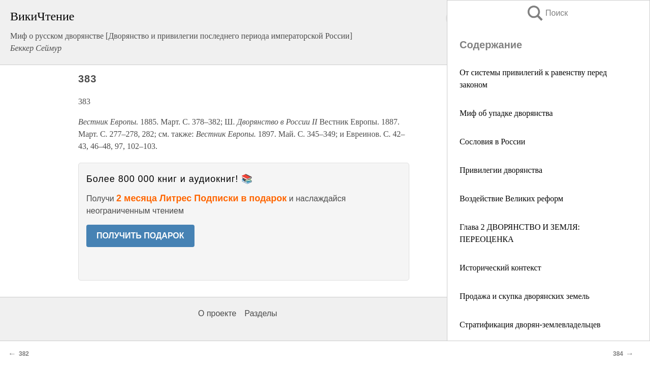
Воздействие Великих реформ (511, 198)
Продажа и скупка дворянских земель (525, 296)
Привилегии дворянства (501, 170)
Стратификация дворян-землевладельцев (530, 324)
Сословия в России (492, 141)
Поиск (546, 13)
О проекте (217, 313)
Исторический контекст (500, 267)
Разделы (260, 313)
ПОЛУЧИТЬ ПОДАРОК (140, 235)
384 (618, 353)
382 (24, 353)
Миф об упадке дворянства (506, 113)
